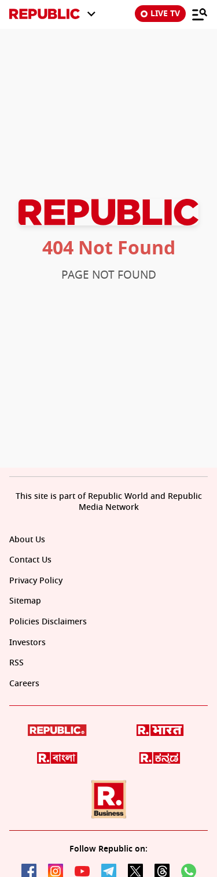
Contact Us (30, 560)
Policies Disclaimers (48, 622)
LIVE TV (160, 14)
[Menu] (200, 14)
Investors (27, 643)
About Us (27, 540)
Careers (24, 684)
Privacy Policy (35, 581)
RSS (16, 663)
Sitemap (25, 601)
